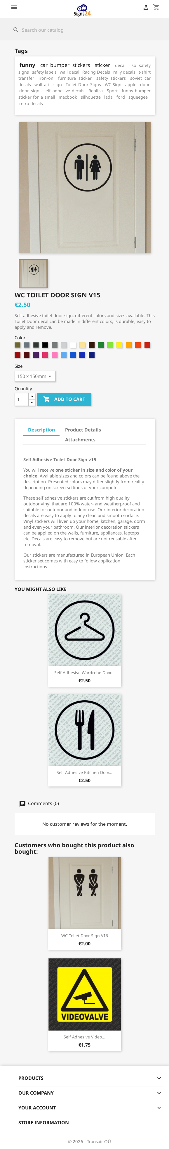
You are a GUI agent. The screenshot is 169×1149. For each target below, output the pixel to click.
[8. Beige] (83, 346)
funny (27, 64)
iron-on (46, 78)
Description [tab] (41, 430)
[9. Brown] (92, 346)
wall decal (69, 72)
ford (120, 97)
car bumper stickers (65, 65)
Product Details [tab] (83, 430)
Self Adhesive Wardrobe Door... (84, 672)
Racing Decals (96, 72)
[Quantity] (22, 399)
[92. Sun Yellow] (120, 346)
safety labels (44, 72)
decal (120, 65)
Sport (112, 90)
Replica (95, 90)
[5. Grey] (55, 346)
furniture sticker (75, 78)
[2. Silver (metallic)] (27, 346)
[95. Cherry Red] (148, 346)
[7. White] (73, 346)
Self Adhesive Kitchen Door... (84, 772)
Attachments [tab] (80, 439)
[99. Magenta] (46, 356)
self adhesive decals (64, 90)
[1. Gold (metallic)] (18, 346)
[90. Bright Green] (101, 346)
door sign (29, 90)
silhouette (91, 97)
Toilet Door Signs (83, 84)
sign (57, 84)
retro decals (31, 103)
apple (130, 84)
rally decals (124, 72)
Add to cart (64, 399)
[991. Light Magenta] (55, 356)
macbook (68, 97)
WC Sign (113, 84)
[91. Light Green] (110, 346)
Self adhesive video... (84, 1037)
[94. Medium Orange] (138, 346)
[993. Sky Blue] (73, 356)
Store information (43, 1122)
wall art (42, 84)
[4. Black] (46, 346)
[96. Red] (18, 356)
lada (108, 97)
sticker (102, 65)
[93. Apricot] (129, 346)
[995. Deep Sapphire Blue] (92, 356)
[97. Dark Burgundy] (27, 356)
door (145, 84)
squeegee (138, 97)
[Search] (84, 30)
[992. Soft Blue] (64, 356)
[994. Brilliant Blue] (83, 356)
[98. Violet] (36, 356)
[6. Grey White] (64, 346)
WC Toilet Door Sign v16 (84, 935)
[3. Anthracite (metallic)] (36, 346)
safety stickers (111, 78)
